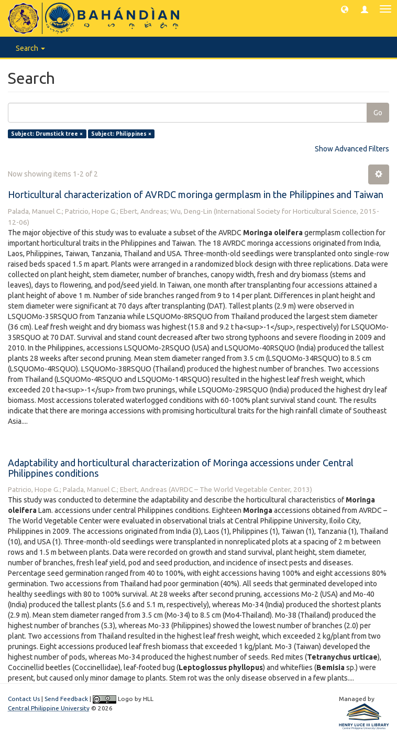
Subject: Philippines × (121, 133)
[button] (344, 9)
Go (377, 112)
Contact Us (24, 698)
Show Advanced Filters (352, 149)
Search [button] (30, 48)
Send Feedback (66, 698)
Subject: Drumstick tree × (47, 133)
